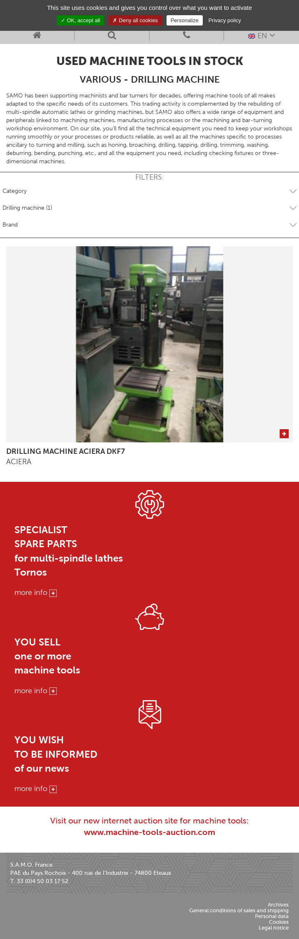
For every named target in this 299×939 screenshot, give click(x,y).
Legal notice (274, 928)
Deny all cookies (135, 20)
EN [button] (261, 35)
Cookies (279, 922)
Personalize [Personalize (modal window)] (185, 20)
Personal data (272, 916)
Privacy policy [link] (225, 20)
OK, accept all (80, 20)
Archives (278, 905)
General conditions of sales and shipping (239, 910)
